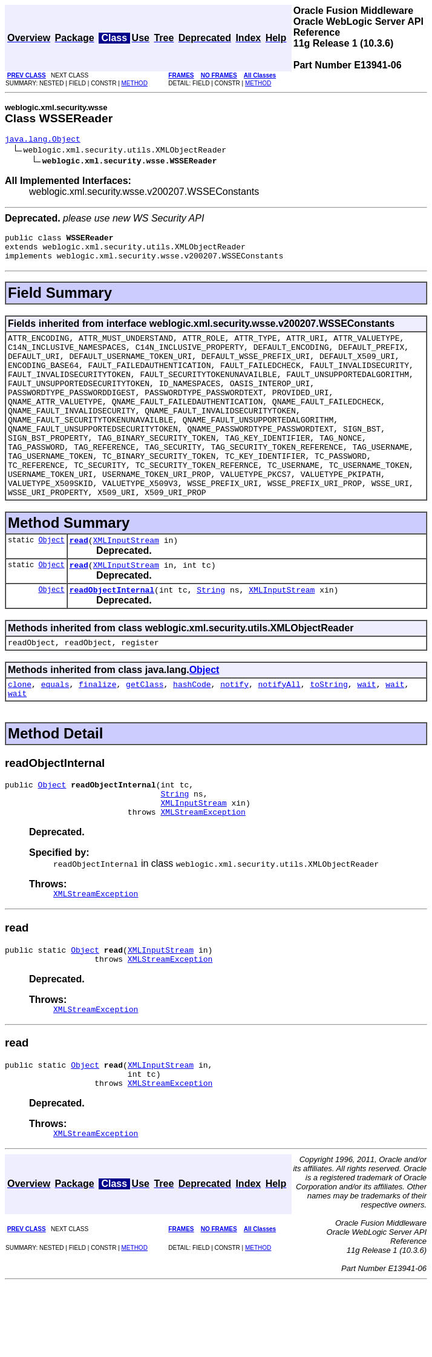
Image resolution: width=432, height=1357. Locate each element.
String (211, 634)
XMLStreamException (202, 869)
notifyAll (279, 733)
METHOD (135, 83)
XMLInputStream (126, 581)
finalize (97, 733)
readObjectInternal (112, 634)
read (79, 581)
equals (55, 733)
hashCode (192, 733)
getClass (144, 733)
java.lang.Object (42, 140)
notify (234, 733)
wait (366, 733)
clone (19, 733)
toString (328, 733)
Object (51, 581)
